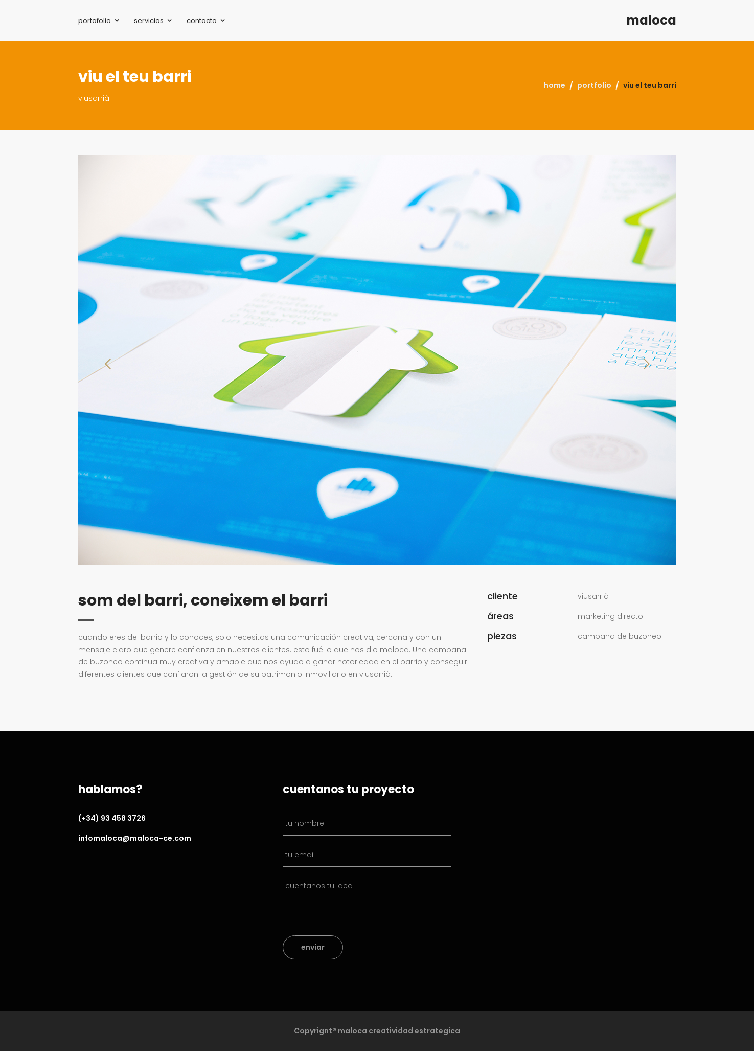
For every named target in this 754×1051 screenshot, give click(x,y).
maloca (651, 20)
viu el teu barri (649, 85)
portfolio (594, 85)
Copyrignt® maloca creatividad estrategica (377, 1030)
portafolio (94, 21)
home (554, 85)
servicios (149, 21)
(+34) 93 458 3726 (112, 818)
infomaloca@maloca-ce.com (134, 838)
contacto (202, 21)
